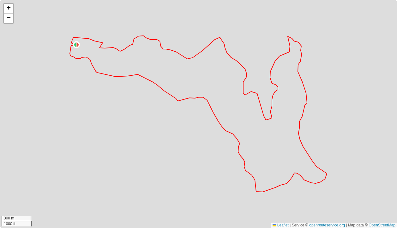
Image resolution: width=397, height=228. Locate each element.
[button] (76, 44)
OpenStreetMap (382, 225)
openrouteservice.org (327, 225)
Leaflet (281, 225)
